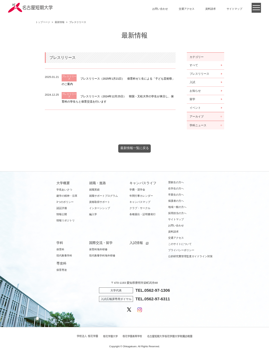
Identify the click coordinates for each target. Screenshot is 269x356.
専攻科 (61, 264)
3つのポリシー (65, 202)
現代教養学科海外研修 (102, 256)
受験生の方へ (176, 183)
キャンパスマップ (139, 202)
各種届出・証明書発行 (142, 214)
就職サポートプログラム (103, 196)
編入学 (93, 214)
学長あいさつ (64, 190)
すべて (194, 65)
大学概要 (63, 184)
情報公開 (61, 214)
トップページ (42, 22)
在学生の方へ (176, 189)
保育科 (60, 250)
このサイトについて (180, 244)
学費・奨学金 (137, 190)
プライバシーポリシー (181, 250)
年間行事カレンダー (141, 196)
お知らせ (195, 91)
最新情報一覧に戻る (134, 149)
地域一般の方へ (177, 207)
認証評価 (61, 208)
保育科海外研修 (98, 250)
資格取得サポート (99, 202)
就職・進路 (97, 184)
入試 (192, 82)
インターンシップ (99, 208)
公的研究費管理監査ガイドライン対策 (190, 257)
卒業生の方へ (176, 195)
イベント (195, 108)
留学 (192, 99)
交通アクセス (186, 8)
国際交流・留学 (101, 243)
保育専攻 (61, 270)
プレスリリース (199, 73)
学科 (59, 243)
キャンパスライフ (142, 184)
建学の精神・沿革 (66, 196)
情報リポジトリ (65, 221)
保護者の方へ (176, 201)
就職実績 (94, 190)
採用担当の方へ (177, 213)
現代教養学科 (64, 256)
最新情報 (59, 22)
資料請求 (210, 8)
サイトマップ (234, 8)
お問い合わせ (160, 8)
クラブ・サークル (139, 208)
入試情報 (136, 243)
